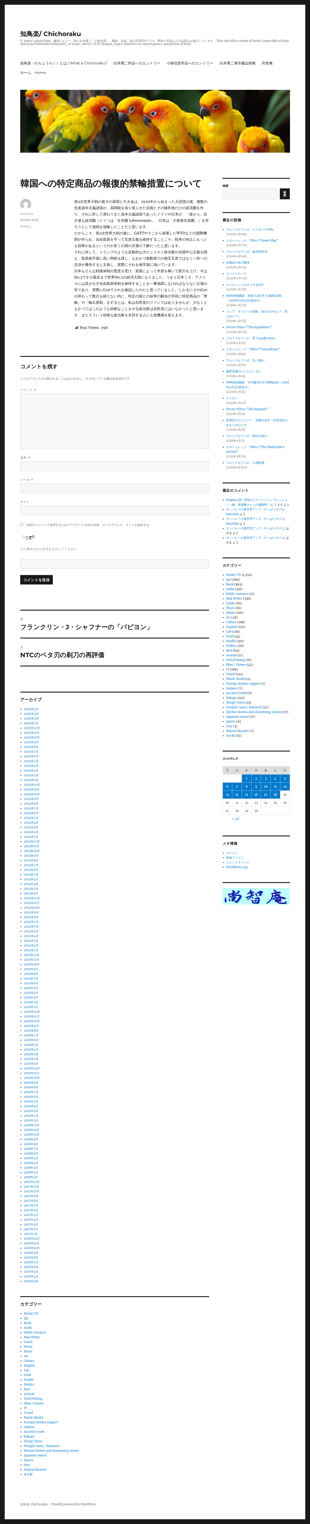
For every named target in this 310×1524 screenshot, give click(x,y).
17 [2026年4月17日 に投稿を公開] (265, 795)
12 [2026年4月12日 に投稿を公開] (285, 786)
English (29, 1366)
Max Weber (32, 1337)
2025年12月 (32, 728)
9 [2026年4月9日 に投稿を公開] (256, 786)
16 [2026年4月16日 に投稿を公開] (256, 795)
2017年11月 (31, 1187)
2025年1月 (31, 780)
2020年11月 (32, 1016)
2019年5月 (31, 1101)
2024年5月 (31, 818)
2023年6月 (31, 870)
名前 (25, 458)
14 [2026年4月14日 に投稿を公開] (237, 795)
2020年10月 (32, 1021)
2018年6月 (31, 1153)
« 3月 (236, 819)
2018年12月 (32, 1125)
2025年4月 (31, 766)
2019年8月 (31, 1087)
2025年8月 (31, 747)
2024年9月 (31, 799)
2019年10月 (32, 1078)
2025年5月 (31, 761)
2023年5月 (31, 874)
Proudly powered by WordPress (74, 1504)
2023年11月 (31, 846)
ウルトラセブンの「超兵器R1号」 (248, 252)
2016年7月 (31, 1262)
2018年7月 (31, 1149)
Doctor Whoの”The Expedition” (249, 327)
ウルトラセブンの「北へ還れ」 (246, 360)
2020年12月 (32, 1012)
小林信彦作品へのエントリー (190, 63)
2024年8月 (31, 804)
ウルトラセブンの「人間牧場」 (246, 463)
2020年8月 (31, 1031)
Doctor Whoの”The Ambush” (247, 409)
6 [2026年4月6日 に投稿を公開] (227, 786)
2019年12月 (32, 1068)
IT (25, 1408)
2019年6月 (31, 1097)
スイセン (232, 398)
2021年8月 (31, 974)
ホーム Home (33, 72)
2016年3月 (31, 1281)
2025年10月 (32, 737)
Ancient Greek (34, 1432)
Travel (28, 1413)
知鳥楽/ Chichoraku (50, 34)
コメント (28, 390)
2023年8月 (31, 860)
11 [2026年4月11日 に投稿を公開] (275, 786)
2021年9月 (31, 969)
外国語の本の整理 (238, 263)
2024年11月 (32, 789)
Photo (28, 1347)
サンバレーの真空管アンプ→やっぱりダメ (254, 509)
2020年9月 (31, 1026)
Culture (29, 1361)
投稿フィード (235, 858)
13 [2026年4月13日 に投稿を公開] (227, 795)
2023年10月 (32, 851)
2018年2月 (31, 1172)
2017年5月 (31, 1215)
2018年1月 (31, 1177)
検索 (225, 186)
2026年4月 (31, 709)
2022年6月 (31, 926)
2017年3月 (31, 1224)
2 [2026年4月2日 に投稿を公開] (256, 778)
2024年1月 (31, 837)
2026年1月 (31, 723)
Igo (26, 1318)
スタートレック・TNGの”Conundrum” (253, 349)
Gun (27, 1465)
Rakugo (29, 1436)
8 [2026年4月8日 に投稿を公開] (247, 786)
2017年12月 (32, 1182)
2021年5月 (31, 988)
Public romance (35, 1332)
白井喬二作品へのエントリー (137, 63)
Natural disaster (35, 1470)
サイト (25, 501)
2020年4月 (31, 1049)
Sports (28, 1460)
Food (27, 1375)
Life (26, 1370)
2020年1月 (31, 1064)
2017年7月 (31, 1205)
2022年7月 (31, 922)
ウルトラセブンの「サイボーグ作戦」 (251, 229)
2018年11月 (31, 1130)
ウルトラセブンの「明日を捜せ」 (248, 436)
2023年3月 (31, 884)
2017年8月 (31, 1201)
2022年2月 (31, 945)
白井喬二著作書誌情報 (238, 63)
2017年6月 (31, 1210)
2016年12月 (32, 1239)
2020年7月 (31, 1035)
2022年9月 (31, 912)
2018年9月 (31, 1139)
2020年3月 (31, 1054)
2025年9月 (31, 742)
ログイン (232, 853)
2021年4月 (31, 993)
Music (28, 1351)
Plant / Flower (34, 1403)
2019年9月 (31, 1083)
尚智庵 (267, 63)
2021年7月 (31, 979)
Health (28, 1380)
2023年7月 (31, 865)
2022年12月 (32, 898)
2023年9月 (31, 856)
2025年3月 (31, 770)
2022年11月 (32, 903)
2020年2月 (31, 1059)
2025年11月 (32, 733)
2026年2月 (31, 718)
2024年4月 (31, 822)
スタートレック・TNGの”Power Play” (252, 240)
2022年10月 (32, 908)
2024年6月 (31, 813)
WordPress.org (237, 867)
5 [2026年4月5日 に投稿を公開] (285, 778)
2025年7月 (31, 752)
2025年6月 (31, 756)
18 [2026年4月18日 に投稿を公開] (275, 795)
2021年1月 (31, 1007)
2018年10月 (32, 1135)
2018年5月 (31, 1158)
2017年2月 (31, 1229)
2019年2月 (31, 1116)
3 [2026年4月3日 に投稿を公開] (266, 778)
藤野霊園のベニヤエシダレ (243, 371)
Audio (28, 1328)
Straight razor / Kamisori (42, 1446)
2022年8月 (31, 917)
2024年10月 (32, 794)
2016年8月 (31, 1257)
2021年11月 (31, 960)
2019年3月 (31, 1111)
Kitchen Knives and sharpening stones (51, 1451)
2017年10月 (32, 1191)
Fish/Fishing (33, 1399)
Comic (28, 1342)
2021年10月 (32, 964)
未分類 (28, 1474)
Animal (29, 1394)
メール (27, 480)
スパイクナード (236, 274)
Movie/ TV (31, 1314)
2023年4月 (31, 879)
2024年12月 (32, 785)
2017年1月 (31, 1234)
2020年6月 (31, 1040)
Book (27, 1323)
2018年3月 (31, 1168)
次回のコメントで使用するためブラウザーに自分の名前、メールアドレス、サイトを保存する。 (89, 525)
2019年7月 (31, 1092)
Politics (25, 226)
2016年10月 (32, 1248)
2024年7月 (31, 808)
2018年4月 (31, 1163)
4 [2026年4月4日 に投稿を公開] (275, 778)
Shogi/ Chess (33, 1441)
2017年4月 (31, 1220)
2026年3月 (31, 714)
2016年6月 (31, 1267)
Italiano (29, 1427)
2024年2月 (31, 832)
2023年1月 (31, 893)
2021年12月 (32, 955)
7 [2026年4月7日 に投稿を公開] (237, 786)
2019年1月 (31, 1120)
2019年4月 (31, 1106)
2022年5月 (31, 931)
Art (26, 1356)
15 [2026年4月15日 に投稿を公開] (246, 795)
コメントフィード (238, 862)
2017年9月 (31, 1196)
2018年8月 (31, 1144)
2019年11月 (31, 1073)
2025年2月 (31, 775)
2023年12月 (32, 841)
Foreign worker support (41, 1422)
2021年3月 (31, 997)
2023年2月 (31, 889)
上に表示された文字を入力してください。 (50, 549)
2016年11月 (31, 1243)
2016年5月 (31, 1272)
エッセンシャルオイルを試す (245, 285)
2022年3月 (31, 941)
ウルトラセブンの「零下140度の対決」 (252, 338)
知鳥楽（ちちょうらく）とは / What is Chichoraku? (63, 63)
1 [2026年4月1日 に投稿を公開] (246, 778)
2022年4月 (31, 936)
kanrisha (26, 213)
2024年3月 (31, 827)
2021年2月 (31, 1002)
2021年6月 (31, 983)
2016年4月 (31, 1276)
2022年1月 (31, 950)
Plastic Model (33, 1418)
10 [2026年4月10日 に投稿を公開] (266, 786)
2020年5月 (31, 1045)
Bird (27, 1389)
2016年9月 (31, 1253)
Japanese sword (35, 1455)
